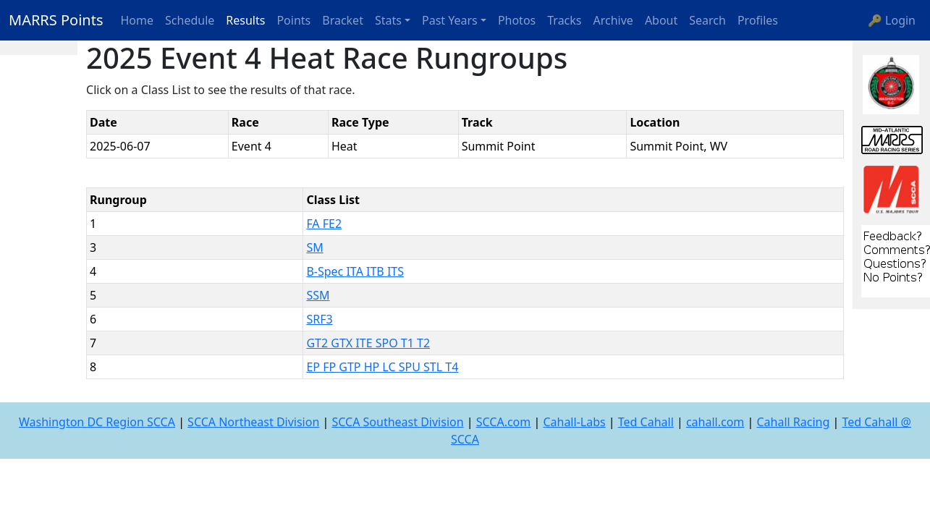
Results (245, 20)
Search (707, 20)
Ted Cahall (646, 422)
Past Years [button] (450, 20)
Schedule (189, 20)
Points (293, 20)
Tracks (564, 20)
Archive (613, 20)
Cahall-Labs (574, 422)
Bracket (342, 20)
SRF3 (319, 319)
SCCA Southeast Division (397, 422)
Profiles (757, 20)
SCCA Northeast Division (253, 422)
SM (314, 247)
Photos (517, 20)
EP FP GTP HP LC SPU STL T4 (382, 367)
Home (137, 20)
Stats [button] (388, 20)
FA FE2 (324, 224)
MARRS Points (56, 20)
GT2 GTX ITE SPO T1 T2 (368, 343)
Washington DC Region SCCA (97, 422)
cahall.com (715, 422)
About (661, 20)
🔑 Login (892, 20)
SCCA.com (503, 422)
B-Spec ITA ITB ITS (355, 271)
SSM (317, 295)
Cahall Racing (792, 422)
